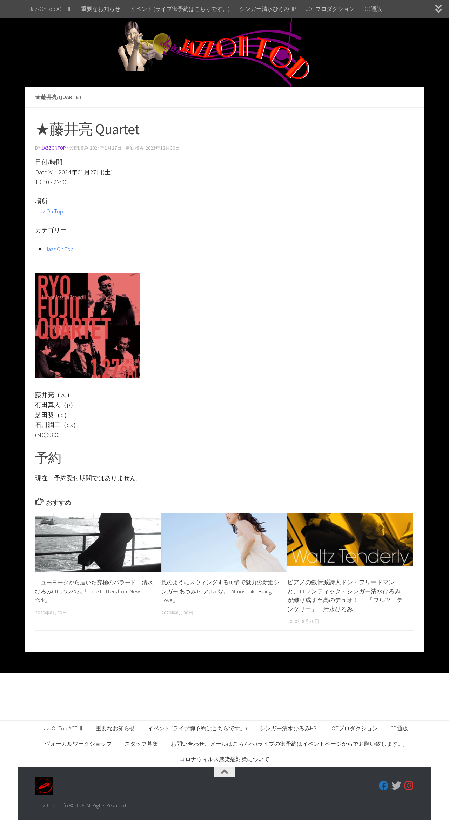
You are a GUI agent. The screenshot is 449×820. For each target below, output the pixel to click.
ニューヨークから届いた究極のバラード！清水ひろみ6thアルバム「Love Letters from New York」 (91, 591)
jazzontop (54, 148)
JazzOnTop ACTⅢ (50, 8)
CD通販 (373, 8)
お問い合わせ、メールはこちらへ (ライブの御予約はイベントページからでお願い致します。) (288, 743)
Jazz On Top (51, 211)
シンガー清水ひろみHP (267, 8)
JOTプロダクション (330, 8)
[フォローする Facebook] (384, 785)
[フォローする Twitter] (396, 785)
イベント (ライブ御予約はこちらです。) (179, 8)
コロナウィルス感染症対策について (224, 758)
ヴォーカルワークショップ (78, 743)
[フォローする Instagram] (409, 785)
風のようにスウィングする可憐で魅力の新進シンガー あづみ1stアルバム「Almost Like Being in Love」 (218, 591)
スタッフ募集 (141, 743)
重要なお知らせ (100, 8)
